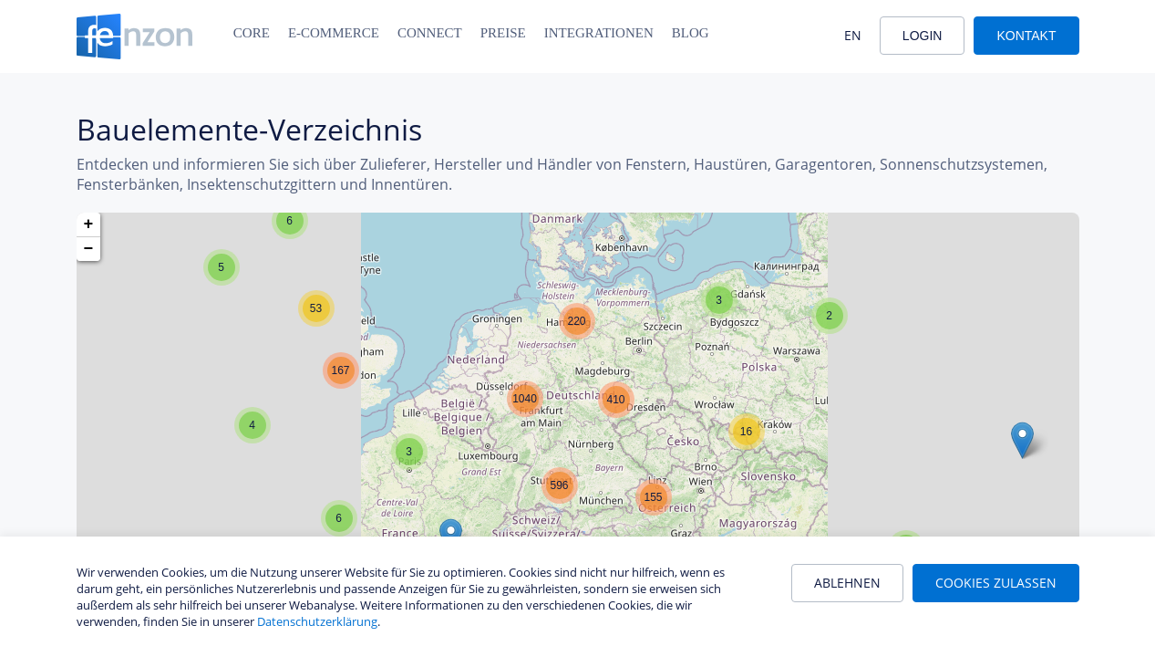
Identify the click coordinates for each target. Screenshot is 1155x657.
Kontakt (1026, 35)
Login (922, 35)
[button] (290, 221)
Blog (690, 33)
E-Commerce (333, 33)
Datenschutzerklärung (317, 621)
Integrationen (599, 33)
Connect (429, 33)
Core (251, 33)
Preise (503, 33)
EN (852, 35)
